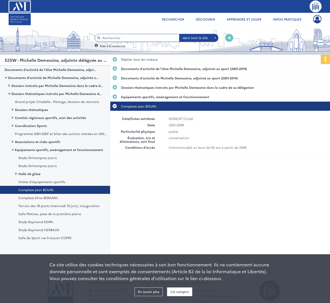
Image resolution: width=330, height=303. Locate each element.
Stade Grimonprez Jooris (37, 157)
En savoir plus (148, 291)
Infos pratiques (287, 19)
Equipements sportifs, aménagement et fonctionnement (59, 149)
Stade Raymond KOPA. (36, 221)
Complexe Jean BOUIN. (36, 189)
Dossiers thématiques (31, 109)
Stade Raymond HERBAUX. (39, 229)
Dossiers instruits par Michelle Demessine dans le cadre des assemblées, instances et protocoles (57, 85)
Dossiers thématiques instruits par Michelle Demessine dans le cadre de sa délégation (57, 93)
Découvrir (205, 19)
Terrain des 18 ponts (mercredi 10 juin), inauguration (59, 205)
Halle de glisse (29, 173)
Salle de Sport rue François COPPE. (45, 237)
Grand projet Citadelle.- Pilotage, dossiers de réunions (57, 101)
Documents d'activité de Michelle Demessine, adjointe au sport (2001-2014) (54, 77)
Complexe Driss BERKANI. (38, 197)
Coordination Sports (31, 125)
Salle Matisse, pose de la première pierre (49, 213)
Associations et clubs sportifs (37, 141)
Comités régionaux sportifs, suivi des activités (50, 117)
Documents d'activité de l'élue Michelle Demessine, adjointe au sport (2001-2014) (50, 69)
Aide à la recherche (112, 46)
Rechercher (173, 19)
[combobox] (198, 38)
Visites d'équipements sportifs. (42, 181)
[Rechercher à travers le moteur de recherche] (139, 37)
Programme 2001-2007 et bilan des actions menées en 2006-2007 (60, 133)
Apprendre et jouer (244, 19)
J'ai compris (179, 291)
